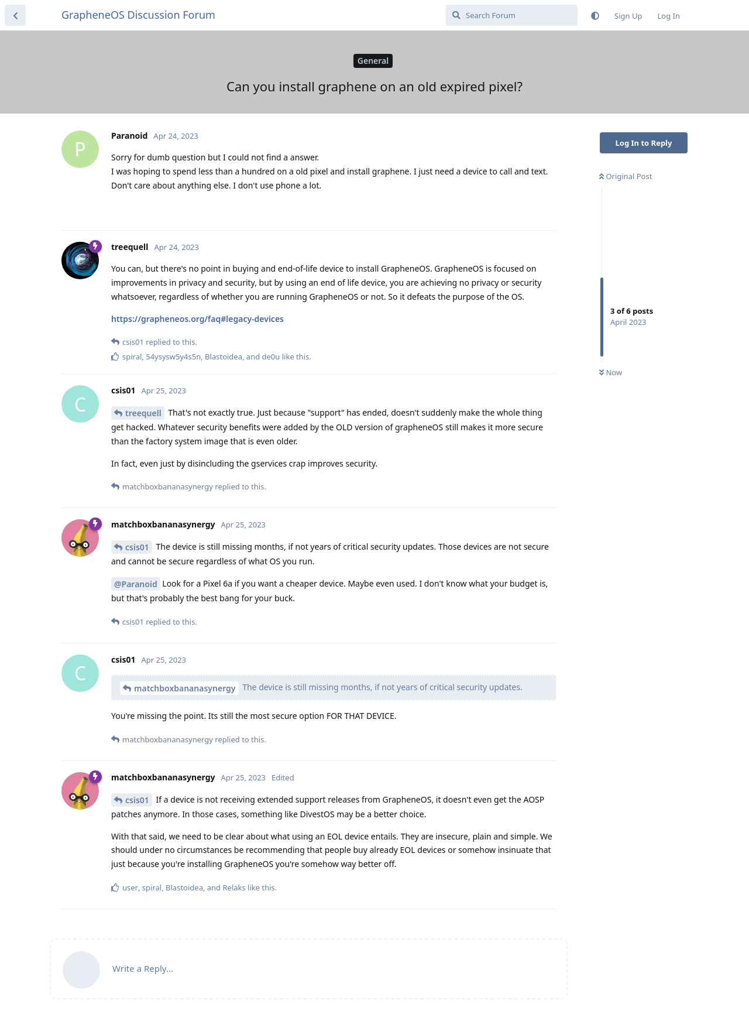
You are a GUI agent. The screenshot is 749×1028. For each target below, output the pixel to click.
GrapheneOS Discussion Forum (138, 15)
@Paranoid (135, 584)
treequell (143, 413)
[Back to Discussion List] (15, 15)
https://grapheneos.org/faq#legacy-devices (197, 318)
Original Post (625, 176)
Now (610, 372)
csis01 (137, 547)
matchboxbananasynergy (185, 688)
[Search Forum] (512, 15)
